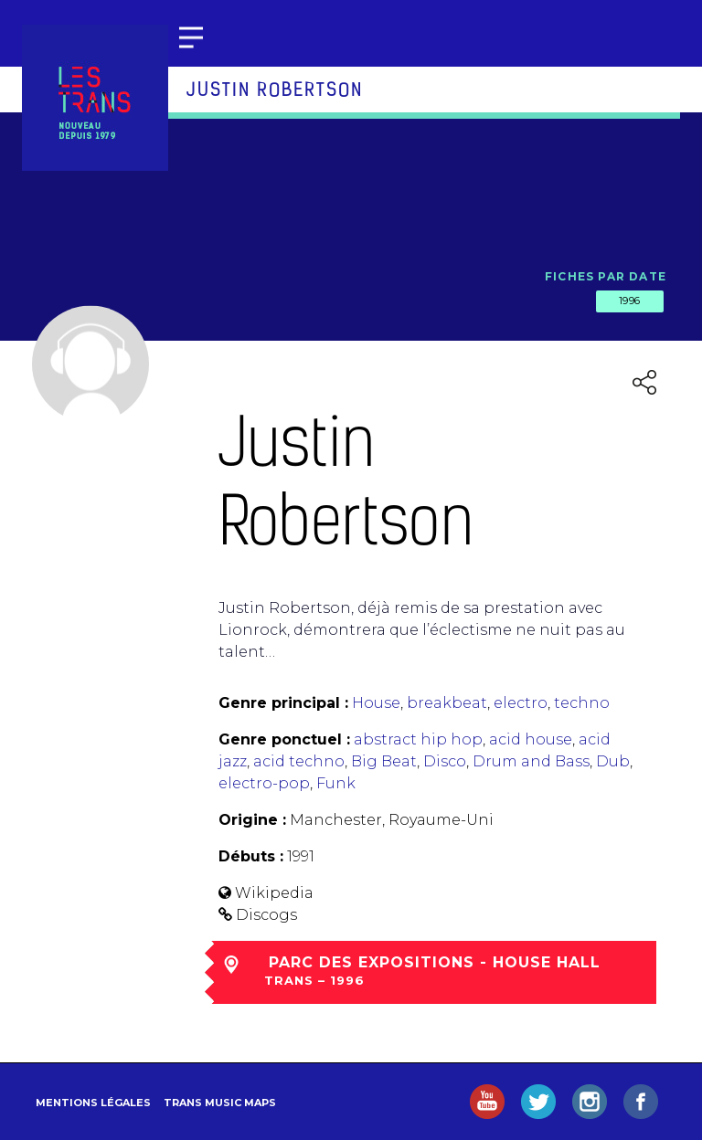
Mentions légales (93, 1102)
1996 (630, 300)
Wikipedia (274, 893)
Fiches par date (605, 276)
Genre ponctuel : (284, 739)
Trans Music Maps (220, 1102)
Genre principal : (283, 703)
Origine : (252, 820)
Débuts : (250, 856)
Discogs (266, 915)
